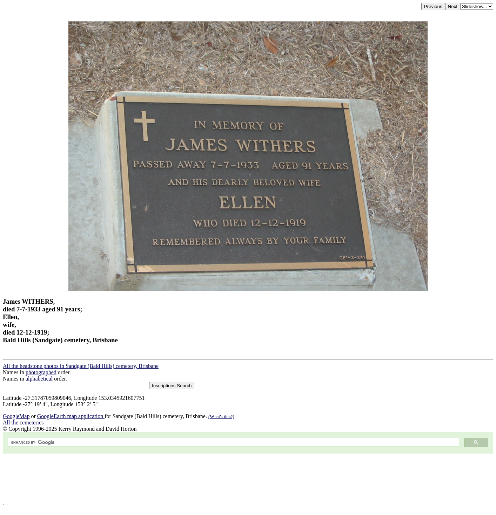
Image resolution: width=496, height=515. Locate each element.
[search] (232, 442)
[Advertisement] (213, 478)
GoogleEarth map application (71, 416)
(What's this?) (221, 416)
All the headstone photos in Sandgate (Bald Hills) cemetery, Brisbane (81, 366)
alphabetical (39, 379)
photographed (41, 372)
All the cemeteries (23, 422)
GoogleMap (16, 416)
